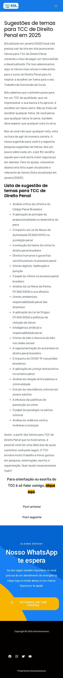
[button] (31, 603)
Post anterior (32, 506)
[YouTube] (30, 656)
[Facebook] (9, 656)
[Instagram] (16, 656)
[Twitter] (23, 656)
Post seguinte (31, 517)
